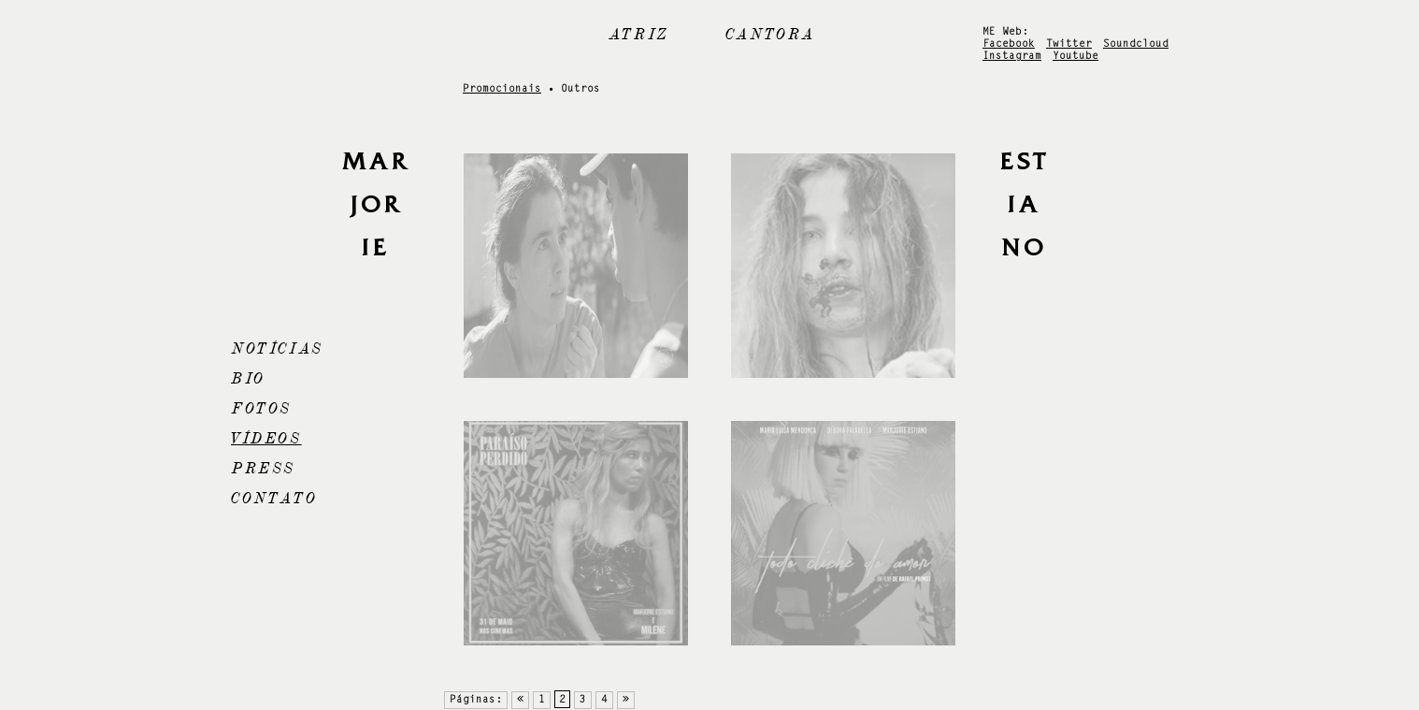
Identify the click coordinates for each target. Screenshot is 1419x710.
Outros (580, 89)
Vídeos (266, 438)
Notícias (277, 349)
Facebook (1008, 44)
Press (263, 468)
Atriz (639, 34)
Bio (248, 378)
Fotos (261, 408)
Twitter (1069, 44)
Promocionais (502, 89)
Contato (274, 498)
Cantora (770, 34)
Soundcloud (1135, 44)
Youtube (1075, 56)
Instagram (1011, 56)
